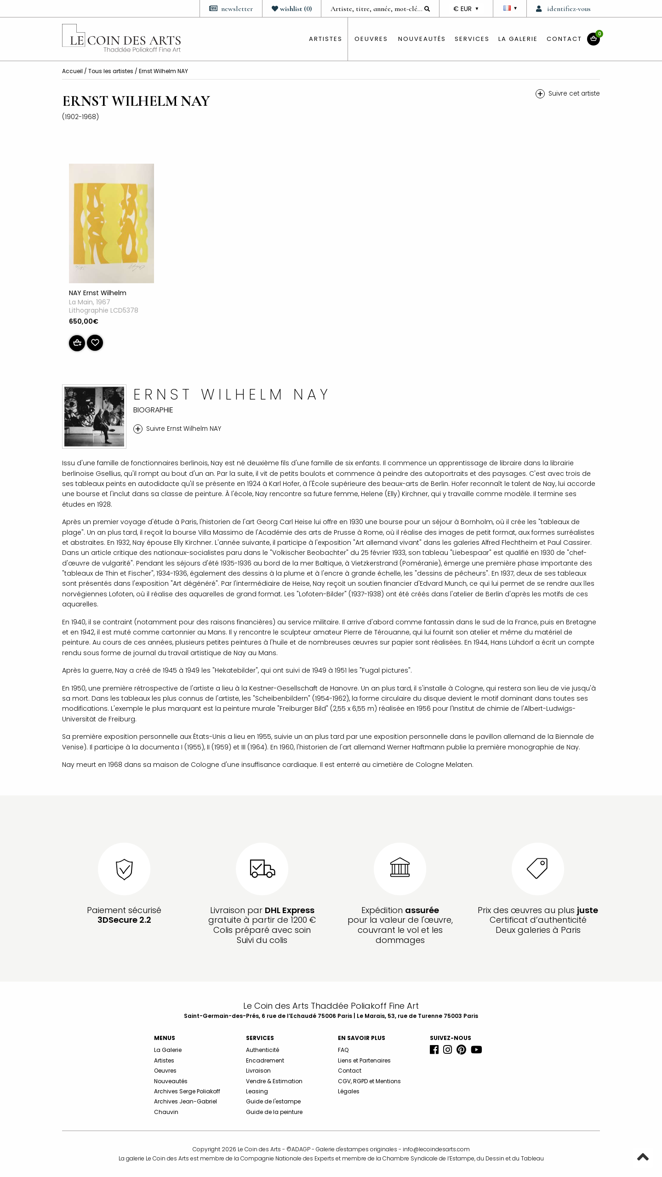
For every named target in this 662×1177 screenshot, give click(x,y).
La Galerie (518, 38)
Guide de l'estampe (273, 1101)
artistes (325, 38)
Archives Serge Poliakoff (187, 1091)
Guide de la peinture (274, 1112)
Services (472, 38)
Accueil (73, 71)
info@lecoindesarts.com (436, 1149)
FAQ (343, 1050)
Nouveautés (422, 38)
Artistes (164, 1060)
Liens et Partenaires (364, 1060)
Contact (564, 38)
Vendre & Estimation (274, 1081)
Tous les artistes (111, 71)
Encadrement (265, 1060)
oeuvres (371, 38)
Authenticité (262, 1050)
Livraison (258, 1070)
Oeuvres (165, 1070)
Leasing (257, 1091)
